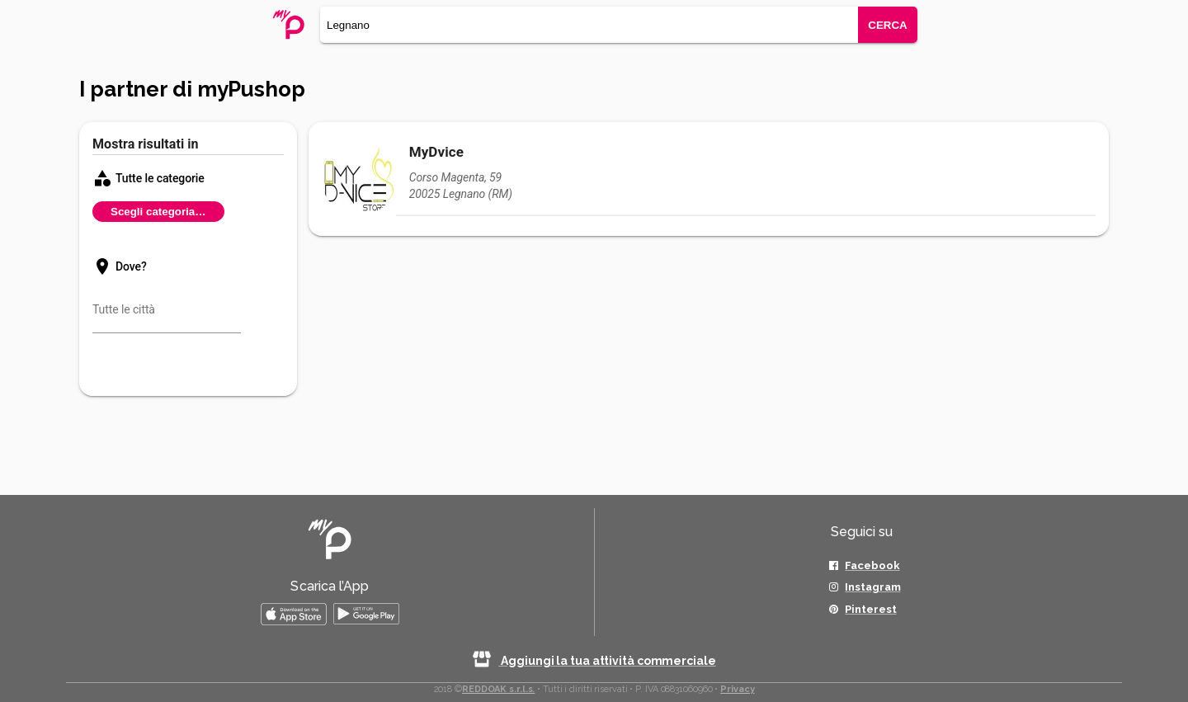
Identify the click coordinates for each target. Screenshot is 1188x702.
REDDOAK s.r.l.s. (498, 689)
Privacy (737, 689)
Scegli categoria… (158, 211)
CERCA (887, 25)
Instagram (872, 587)
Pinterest (870, 609)
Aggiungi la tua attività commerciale (593, 660)
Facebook (872, 565)
